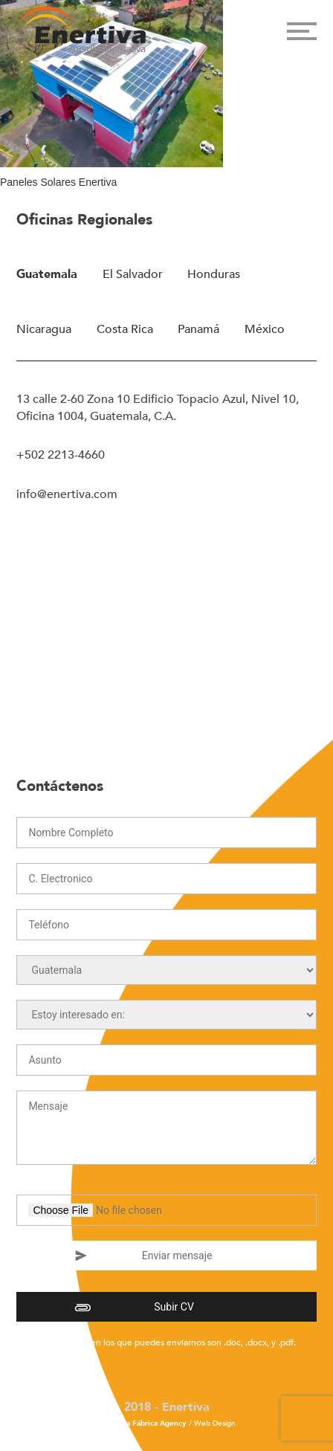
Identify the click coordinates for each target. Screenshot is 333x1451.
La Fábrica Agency (155, 1423)
